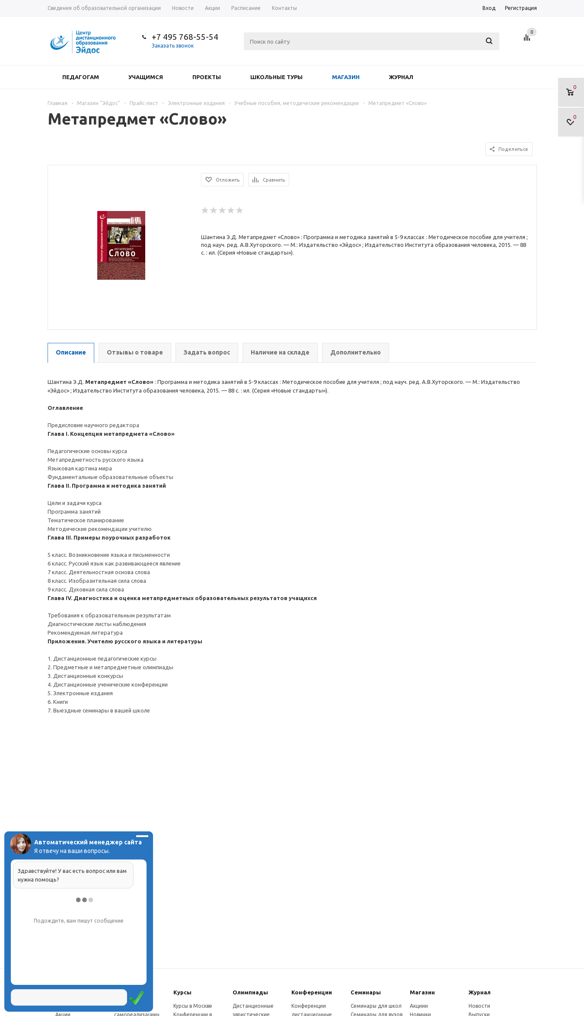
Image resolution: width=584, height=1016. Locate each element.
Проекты (206, 77)
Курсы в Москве (192, 1006)
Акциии (419, 1006)
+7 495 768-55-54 (185, 37)
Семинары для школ (376, 1006)
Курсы (182, 992)
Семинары (366, 992)
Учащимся (145, 77)
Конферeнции (311, 992)
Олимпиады (250, 992)
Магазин (346, 77)
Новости (479, 1006)
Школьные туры (276, 77)
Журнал (401, 77)
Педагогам (80, 77)
